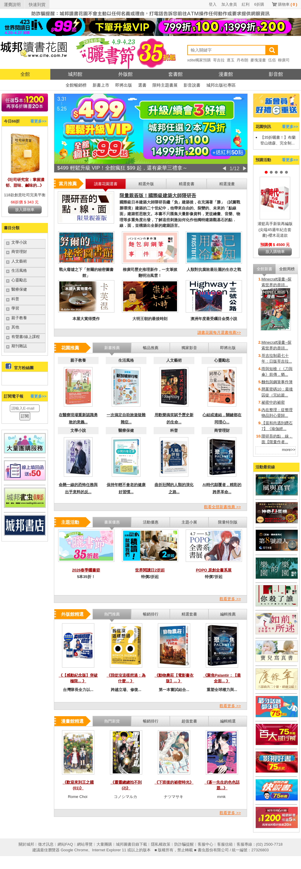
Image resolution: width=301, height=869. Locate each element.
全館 (25, 74)
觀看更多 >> (230, 599)
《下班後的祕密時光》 (174, 782)
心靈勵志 (19, 280)
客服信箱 (225, 844)
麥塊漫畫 (258, 60)
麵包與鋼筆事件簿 (277, 382)
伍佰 (272, 60)
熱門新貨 (112, 721)
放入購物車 (24, 209)
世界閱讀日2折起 (149, 570)
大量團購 (104, 844)
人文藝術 (19, 261)
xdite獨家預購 (199, 60)
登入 (213, 4)
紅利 (245, 4)
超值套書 (189, 721)
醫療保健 (19, 289)
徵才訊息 (46, 844)
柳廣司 (284, 60)
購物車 (287, 4)
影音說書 (192, 85)
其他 (15, 327)
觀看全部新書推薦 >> (222, 507)
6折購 (259, 4)
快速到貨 (37, 4)
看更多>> (38, 121)
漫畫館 (226, 74)
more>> (288, 449)
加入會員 (229, 4)
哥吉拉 (219, 60)
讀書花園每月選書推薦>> (219, 332)
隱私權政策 (160, 844)
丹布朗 (242, 60)
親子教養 (19, 318)
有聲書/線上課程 (25, 336)
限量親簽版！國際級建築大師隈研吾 (158, 195)
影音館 (276, 74)
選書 (142, 85)
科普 (15, 299)
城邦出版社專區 (221, 85)
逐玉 (231, 60)
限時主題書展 (165, 85)
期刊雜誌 (19, 346)
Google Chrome (74, 850)
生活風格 (19, 270)
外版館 (125, 74)
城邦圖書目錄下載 (131, 844)
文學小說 (19, 242)
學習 (15, 308)
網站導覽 (85, 844)
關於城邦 (26, 844)
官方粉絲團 (24, 368)
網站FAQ (65, 844)
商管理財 (19, 251)
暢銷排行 (150, 721)
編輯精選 (228, 721)
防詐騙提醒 (184, 844)
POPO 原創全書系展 (214, 570)
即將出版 (123, 85)
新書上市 (101, 85)
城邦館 (75, 74)
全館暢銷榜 (76, 85)
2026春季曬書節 (86, 570)
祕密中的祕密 (273, 402)
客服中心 (205, 844)
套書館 (175, 74)
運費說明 (12, 4)
